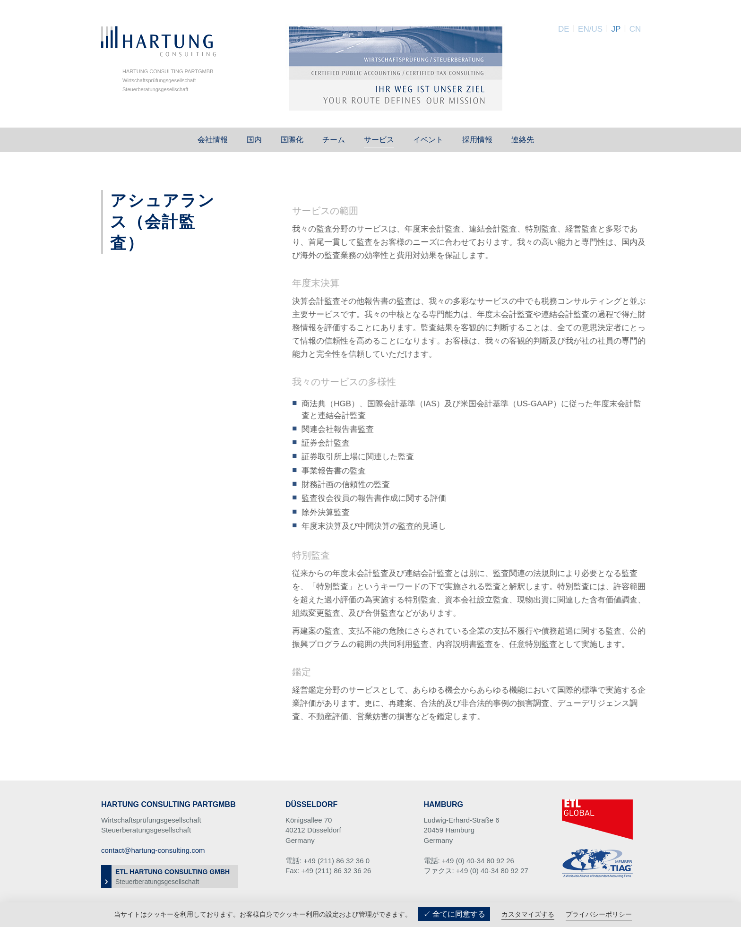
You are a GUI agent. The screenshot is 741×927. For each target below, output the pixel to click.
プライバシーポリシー (599, 914)
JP (615, 29)
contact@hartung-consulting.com (153, 850)
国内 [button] (254, 140)
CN (635, 29)
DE (563, 29)
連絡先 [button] (522, 140)
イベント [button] (428, 140)
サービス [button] (379, 140)
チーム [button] (333, 140)
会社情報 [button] (213, 140)
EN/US (590, 29)
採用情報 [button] (477, 140)
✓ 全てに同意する (454, 914)
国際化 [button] (292, 140)
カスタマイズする (527, 914)
